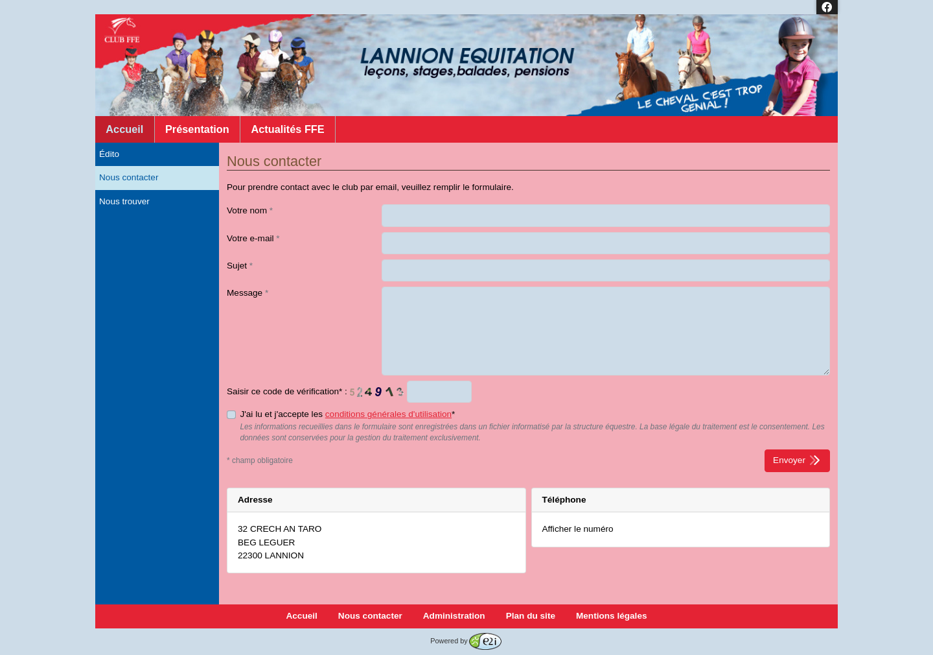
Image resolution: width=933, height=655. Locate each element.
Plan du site (530, 616)
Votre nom (250, 210)
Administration (454, 616)
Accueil (124, 129)
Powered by (465, 641)
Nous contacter (128, 177)
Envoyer (797, 460)
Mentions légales (611, 616)
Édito (109, 154)
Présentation (197, 129)
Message (247, 293)
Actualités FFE (287, 129)
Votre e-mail (253, 238)
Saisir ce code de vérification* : (287, 391)
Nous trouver (124, 201)
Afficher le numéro (578, 529)
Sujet (240, 265)
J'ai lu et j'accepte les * (347, 414)
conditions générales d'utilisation (388, 414)
